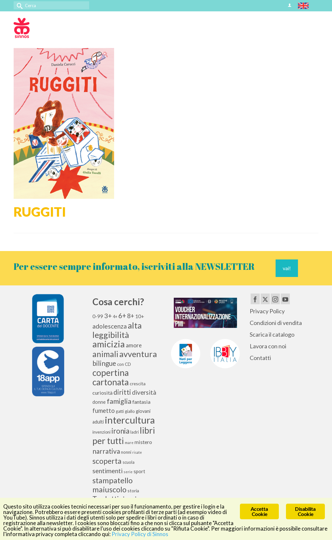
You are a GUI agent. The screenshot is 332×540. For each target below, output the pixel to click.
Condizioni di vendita (276, 322)
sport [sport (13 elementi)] (139, 471)
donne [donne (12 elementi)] (99, 402)
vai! (287, 268)
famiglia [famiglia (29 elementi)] (119, 401)
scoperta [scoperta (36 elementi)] (107, 460)
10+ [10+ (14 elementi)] (139, 316)
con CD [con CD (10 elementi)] (124, 364)
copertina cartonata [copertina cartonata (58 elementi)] (110, 377)
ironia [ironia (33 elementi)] (120, 430)
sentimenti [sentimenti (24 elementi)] (107, 470)
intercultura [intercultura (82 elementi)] (130, 420)
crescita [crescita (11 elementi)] (138, 383)
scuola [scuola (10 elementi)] (129, 462)
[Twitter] (265, 299)
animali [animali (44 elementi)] (105, 354)
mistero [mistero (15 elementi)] (143, 442)
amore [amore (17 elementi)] (134, 345)
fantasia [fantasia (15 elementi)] (141, 402)
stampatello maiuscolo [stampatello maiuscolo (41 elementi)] (112, 484)
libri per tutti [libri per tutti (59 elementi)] (123, 435)
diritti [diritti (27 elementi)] (122, 392)
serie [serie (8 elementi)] (128, 472)
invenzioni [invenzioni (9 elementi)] (101, 432)
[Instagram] (275, 299)
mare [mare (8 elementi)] (129, 442)
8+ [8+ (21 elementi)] (130, 315)
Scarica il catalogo (272, 334)
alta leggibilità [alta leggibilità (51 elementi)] (117, 330)
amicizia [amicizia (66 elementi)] (108, 344)
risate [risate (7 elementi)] (137, 452)
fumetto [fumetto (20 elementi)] (103, 410)
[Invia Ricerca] (18, 5)
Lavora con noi (268, 346)
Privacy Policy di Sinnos (140, 534)
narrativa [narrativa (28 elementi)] (106, 451)
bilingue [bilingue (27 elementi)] (104, 363)
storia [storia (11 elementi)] (133, 490)
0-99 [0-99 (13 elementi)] (97, 316)
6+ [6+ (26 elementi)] (122, 315)
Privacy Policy (267, 311)
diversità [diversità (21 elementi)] (144, 392)
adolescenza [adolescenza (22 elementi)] (109, 326)
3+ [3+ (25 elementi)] (108, 315)
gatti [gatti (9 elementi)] (120, 411)
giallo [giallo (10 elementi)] (130, 411)
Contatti (260, 357)
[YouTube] (285, 299)
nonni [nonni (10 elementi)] (126, 452)
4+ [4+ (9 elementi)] (115, 316)
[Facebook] (255, 299)
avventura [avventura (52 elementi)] (138, 354)
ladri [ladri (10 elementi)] (134, 432)
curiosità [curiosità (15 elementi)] (102, 393)
